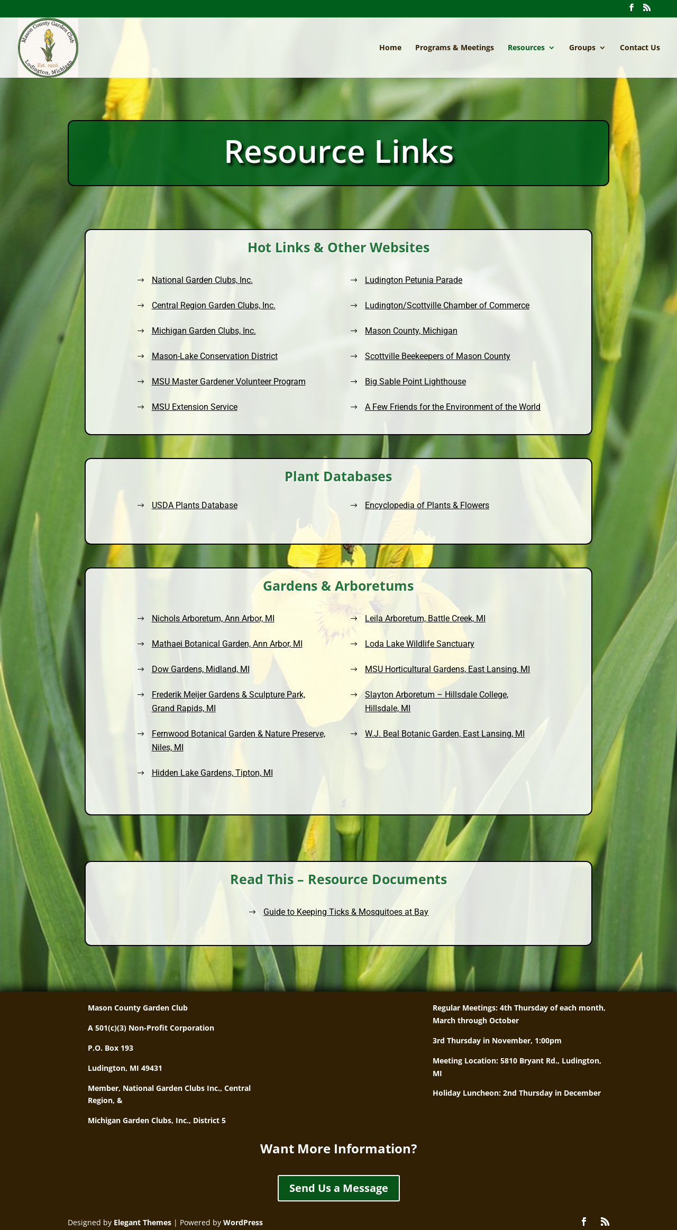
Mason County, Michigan (404, 330)
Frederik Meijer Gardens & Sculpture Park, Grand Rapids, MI (274, 697)
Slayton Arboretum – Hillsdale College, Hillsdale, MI (395, 697)
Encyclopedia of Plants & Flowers (390, 504)
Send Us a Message (338, 1188)
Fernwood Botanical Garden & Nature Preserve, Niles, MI (280, 720)
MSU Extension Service (208, 400)
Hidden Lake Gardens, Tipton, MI (265, 739)
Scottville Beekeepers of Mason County (428, 354)
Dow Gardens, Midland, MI (258, 679)
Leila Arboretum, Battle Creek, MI (389, 649)
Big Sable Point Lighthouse (408, 377)
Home (390, 48)
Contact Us (640, 48)
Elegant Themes (142, 1222)
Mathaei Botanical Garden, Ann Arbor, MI (273, 664)
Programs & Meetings (454, 48)
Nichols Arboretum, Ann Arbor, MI (265, 649)
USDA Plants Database (255, 504)
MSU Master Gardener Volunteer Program (239, 377)
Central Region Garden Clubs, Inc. (225, 308)
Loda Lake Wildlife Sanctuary (386, 664)
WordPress (243, 1222)
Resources (526, 48)
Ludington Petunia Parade (406, 284)
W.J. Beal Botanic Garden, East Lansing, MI (400, 716)
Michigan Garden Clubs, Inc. (216, 330)
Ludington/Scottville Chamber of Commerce (436, 308)
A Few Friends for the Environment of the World (442, 400)
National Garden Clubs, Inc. (215, 284)
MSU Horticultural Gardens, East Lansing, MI (402, 679)
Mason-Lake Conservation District (226, 354)
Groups (582, 48)
